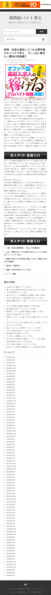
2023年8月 (11, 442)
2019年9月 (11, 570)
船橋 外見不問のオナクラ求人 (18, 270)
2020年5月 (11, 548)
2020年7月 (11, 543)
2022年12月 (11, 464)
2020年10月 (11, 534)
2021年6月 (11, 513)
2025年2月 (11, 393)
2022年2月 (11, 491)
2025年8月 (11, 376)
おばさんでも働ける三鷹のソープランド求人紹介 (26, 339)
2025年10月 (11, 371)
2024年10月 (11, 404)
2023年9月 (11, 439)
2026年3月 (11, 357)
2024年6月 (11, 415)
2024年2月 (11, 425)
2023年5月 (11, 450)
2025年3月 (11, 390)
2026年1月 (11, 363)
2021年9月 (11, 504)
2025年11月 (11, 368)
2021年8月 (11, 507)
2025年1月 (11, 395)
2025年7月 (11, 379)
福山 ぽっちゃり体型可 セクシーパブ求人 (24, 328)
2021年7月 (11, 510)
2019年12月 (11, 562)
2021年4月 (11, 518)
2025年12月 (11, 365)
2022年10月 (11, 469)
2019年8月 (11, 573)
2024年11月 (11, 401)
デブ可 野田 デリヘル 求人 (17, 292)
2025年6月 (11, 382)
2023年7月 (11, 444)
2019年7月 (11, 575)
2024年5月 (11, 417)
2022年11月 (11, 466)
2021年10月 (11, 502)
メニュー (25, 39)
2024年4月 (11, 420)
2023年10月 (11, 436)
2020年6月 (11, 545)
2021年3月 (11, 521)
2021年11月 (11, 499)
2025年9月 (11, 374)
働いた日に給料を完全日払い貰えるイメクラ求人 (26, 290)
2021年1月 (11, 526)
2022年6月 (11, 480)
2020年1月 (11, 559)
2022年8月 (11, 474)
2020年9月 (11, 537)
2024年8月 (11, 409)
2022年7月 (11, 477)
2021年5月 (11, 515)
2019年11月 (11, 564)
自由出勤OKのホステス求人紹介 (19, 341)
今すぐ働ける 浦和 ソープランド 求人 (21, 344)
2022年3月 (11, 488)
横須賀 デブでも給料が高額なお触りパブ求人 (25, 312)
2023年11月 (11, 434)
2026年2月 (11, 360)
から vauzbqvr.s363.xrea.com (13, 60)
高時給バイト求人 (25, 17)
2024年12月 (11, 398)
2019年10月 (11, 567)
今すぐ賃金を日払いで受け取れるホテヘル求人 (25, 298)
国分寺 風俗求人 (13, 266)
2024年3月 (11, 423)
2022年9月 (11, 472)
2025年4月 (11, 387)
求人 (14, 274)
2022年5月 (11, 483)
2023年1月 (11, 461)
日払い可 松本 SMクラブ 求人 (18, 314)
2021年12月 (11, 496)
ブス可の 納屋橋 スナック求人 (20, 336)
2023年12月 (11, 431)
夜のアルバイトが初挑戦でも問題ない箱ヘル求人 (26, 295)
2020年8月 (11, 540)
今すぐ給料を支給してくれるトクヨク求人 (23, 331)
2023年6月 (11, 447)
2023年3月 (11, 455)
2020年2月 (11, 556)
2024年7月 (11, 412)
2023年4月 (11, 453)
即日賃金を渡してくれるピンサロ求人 (22, 309)
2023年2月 (11, 458)
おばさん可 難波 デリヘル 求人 (19, 287)
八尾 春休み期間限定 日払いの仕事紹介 (23, 248)
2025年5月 (11, 385)
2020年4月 (11, 551)
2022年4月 (11, 485)
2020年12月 (11, 529)
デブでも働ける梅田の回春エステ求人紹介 (23, 306)
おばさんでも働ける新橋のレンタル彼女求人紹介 (26, 347)
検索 (42, 31)
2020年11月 (11, 532)
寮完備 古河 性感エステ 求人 (18, 333)
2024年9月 (11, 406)
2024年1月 (11, 428)
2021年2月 (11, 524)
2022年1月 (11, 494)
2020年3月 (11, 553)
